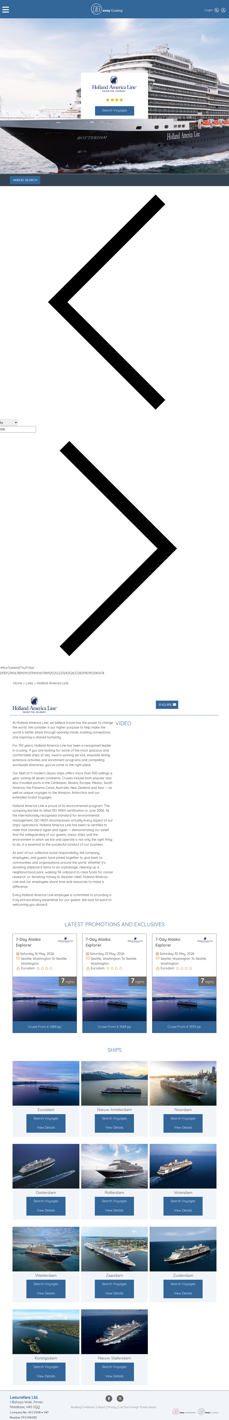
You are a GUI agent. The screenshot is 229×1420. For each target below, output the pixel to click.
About (101, 1407)
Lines (29, 683)
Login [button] (208, 10)
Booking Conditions (83, 1407)
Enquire (167, 704)
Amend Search (25, 180)
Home (17, 683)
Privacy (112, 1407)
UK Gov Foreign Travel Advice (137, 1407)
